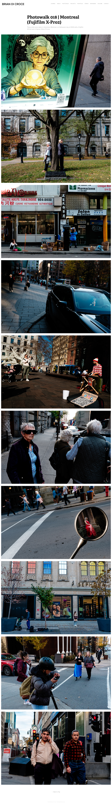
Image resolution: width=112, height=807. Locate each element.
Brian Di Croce (13, 4)
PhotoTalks (65, 3)
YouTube (100, 3)
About (59, 3)
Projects (73, 3)
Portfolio (80, 3)
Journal (53, 3)
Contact (106, 3)
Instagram (93, 3)
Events (86, 3)
